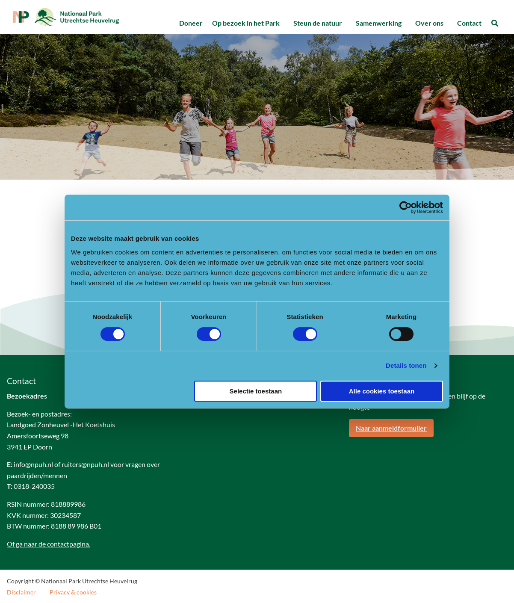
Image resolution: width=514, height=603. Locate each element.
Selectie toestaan (256, 391)
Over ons (429, 23)
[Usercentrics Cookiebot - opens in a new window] (405, 207)
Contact (469, 23)
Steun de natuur (317, 23)
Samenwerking (379, 23)
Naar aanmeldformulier (391, 429)
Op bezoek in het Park (246, 23)
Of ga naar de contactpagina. (48, 544)
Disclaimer (21, 593)
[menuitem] (190, 23)
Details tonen (406, 365)
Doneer (191, 23)
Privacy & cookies (73, 593)
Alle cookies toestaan (381, 391)
